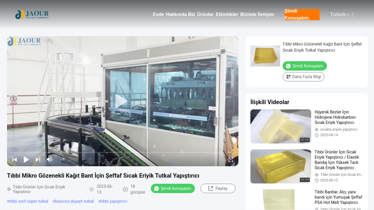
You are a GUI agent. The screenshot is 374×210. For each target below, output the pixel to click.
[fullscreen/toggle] (231, 159)
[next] (38, 159)
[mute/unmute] (50, 159)
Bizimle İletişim (257, 14)
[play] (122, 101)
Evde (158, 14)
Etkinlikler (227, 14)
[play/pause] (26, 159)
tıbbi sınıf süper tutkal (28, 201)
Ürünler (205, 14)
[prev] (14, 159)
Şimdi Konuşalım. (297, 14)
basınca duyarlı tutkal (74, 201)
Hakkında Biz (180, 14)
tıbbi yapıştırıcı (114, 201)
